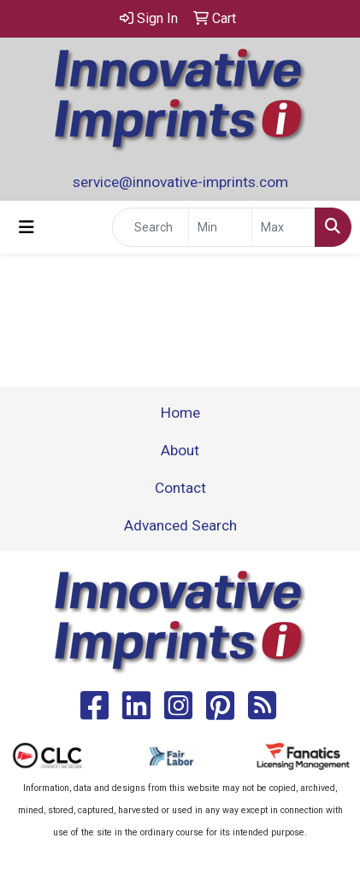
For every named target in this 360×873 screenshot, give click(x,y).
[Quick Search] (150, 227)
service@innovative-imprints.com (180, 181)
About (180, 450)
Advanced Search (180, 525)
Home (180, 412)
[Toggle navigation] (26, 227)
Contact (180, 487)
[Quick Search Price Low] (220, 227)
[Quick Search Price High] (283, 227)
